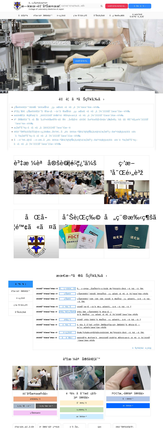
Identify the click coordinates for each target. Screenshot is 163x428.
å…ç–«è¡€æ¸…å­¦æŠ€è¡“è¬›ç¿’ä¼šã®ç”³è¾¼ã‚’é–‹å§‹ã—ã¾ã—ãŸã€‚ (110, 290)
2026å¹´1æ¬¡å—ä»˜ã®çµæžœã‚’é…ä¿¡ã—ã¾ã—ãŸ (104, 308)
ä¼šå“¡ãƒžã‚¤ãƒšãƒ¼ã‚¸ (116, 6)
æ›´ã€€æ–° (81, 416)
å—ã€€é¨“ (128, 399)
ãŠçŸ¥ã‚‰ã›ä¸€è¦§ (141, 348)
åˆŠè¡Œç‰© (99, 15)
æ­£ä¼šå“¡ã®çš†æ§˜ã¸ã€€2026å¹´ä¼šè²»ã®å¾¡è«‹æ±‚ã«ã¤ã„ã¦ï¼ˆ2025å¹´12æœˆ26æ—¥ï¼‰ (68, 115)
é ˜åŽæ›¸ (74, 427)
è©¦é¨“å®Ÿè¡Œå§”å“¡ (124, 427)
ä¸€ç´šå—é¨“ (24, 406)
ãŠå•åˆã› (140, 6)
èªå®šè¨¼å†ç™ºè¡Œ (49, 427)
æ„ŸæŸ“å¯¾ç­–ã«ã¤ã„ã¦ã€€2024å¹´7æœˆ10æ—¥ (42, 127)
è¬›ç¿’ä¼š (61, 15)
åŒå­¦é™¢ (23, 15)
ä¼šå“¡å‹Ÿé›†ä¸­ (81, 61)
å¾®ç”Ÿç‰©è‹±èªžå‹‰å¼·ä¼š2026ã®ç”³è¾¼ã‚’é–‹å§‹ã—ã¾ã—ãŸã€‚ (110, 334)
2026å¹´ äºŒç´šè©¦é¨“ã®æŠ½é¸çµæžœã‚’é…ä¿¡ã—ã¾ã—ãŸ (109, 321)
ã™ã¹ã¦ (20, 284)
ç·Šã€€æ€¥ (35, 413)
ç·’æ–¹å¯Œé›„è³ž (80, 15)
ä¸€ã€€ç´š (81, 410)
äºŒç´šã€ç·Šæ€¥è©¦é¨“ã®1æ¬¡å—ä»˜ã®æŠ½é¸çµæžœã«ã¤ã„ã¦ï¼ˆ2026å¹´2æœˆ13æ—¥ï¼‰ (72, 111)
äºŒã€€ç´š (35, 399)
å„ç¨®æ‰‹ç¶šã (118, 15)
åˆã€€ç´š (81, 403)
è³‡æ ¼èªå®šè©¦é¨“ (43, 15)
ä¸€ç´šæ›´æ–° (46, 406)
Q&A (99, 427)
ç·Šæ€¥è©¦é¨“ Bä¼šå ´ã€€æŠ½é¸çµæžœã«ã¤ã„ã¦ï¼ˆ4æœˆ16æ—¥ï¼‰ (56, 107)
